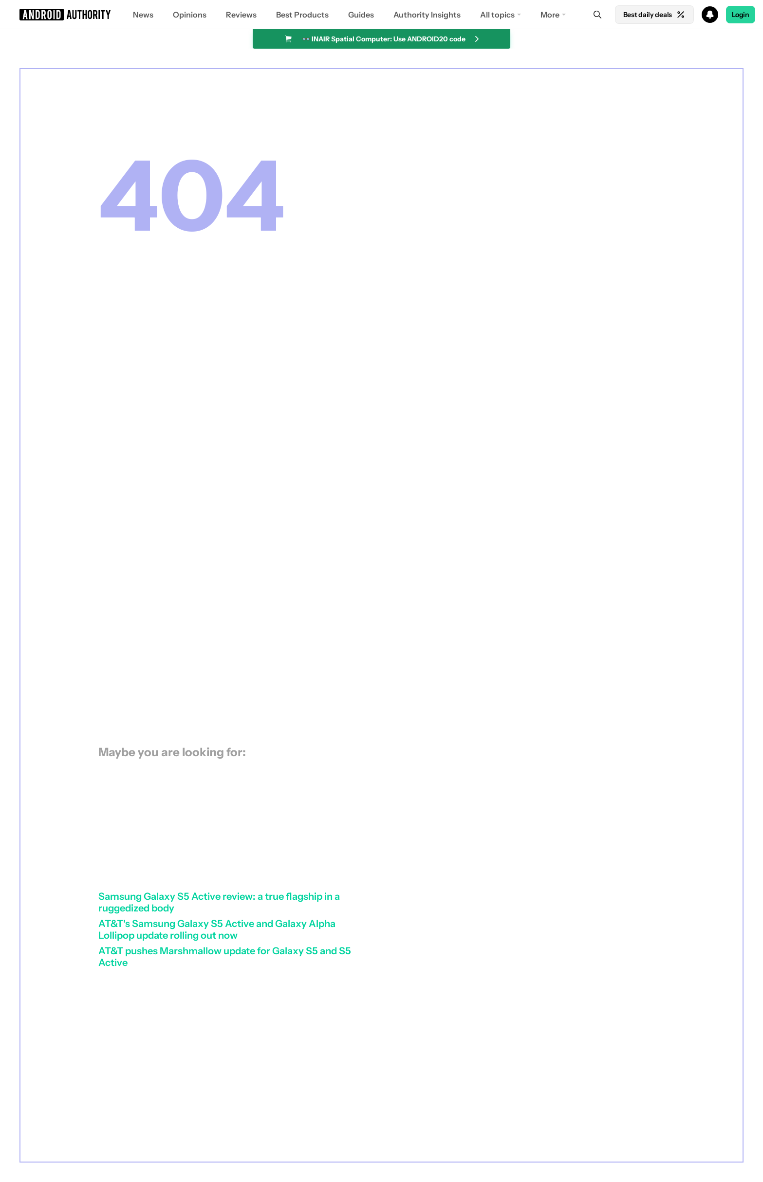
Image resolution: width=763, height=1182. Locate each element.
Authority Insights (427, 14)
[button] (381, 14)
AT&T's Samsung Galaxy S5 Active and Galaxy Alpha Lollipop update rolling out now (216, 929)
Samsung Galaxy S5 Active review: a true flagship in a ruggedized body (219, 902)
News (143, 14)
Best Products (302, 14)
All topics (497, 14)
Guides (361, 14)
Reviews (241, 14)
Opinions (189, 14)
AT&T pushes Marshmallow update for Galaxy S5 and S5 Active (224, 956)
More (549, 14)
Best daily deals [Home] (654, 14)
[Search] (597, 14)
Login (740, 14)
